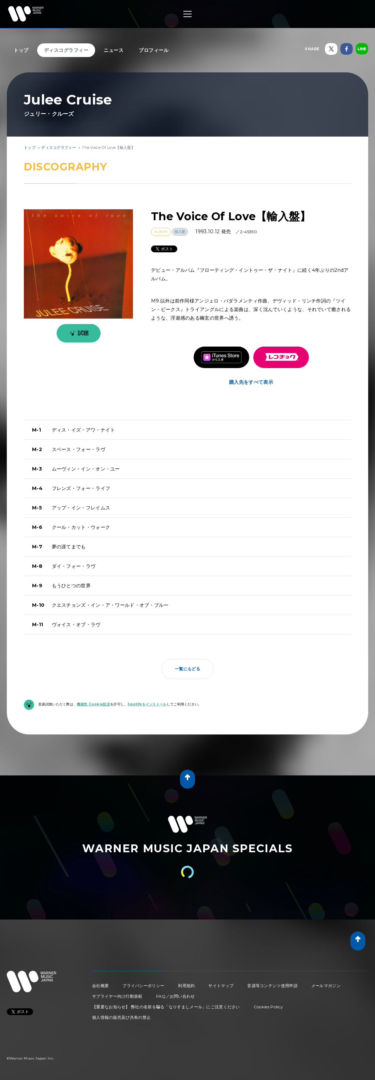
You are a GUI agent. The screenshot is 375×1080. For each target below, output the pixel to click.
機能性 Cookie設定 (93, 704)
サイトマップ (221, 985)
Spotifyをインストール (146, 704)
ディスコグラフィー (66, 50)
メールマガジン (326, 985)
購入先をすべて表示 (251, 382)
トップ (21, 50)
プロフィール (153, 50)
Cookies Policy (268, 1006)
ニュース (113, 50)
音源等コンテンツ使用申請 (272, 985)
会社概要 (100, 985)
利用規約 (186, 985)
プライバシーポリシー (143, 985)
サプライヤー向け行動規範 (117, 996)
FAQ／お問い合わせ (175, 996)
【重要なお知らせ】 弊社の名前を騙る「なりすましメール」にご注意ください (166, 1006)
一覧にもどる (187, 668)
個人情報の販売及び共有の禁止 (121, 1017)
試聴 (78, 333)
